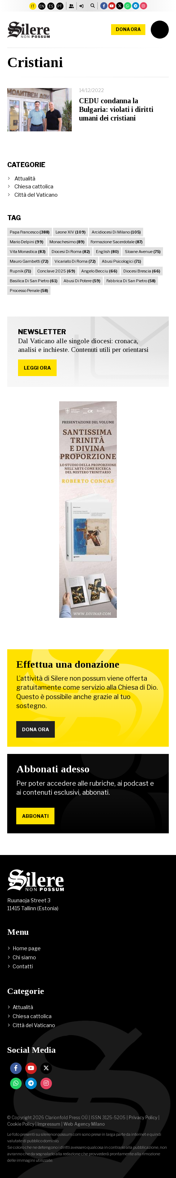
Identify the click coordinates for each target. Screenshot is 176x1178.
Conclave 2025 (56, 271)
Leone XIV (70, 232)
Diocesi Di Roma (71, 251)
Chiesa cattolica (33, 186)
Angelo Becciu (99, 271)
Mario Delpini (26, 241)
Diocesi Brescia (141, 271)
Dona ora (128, 29)
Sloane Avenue (142, 251)
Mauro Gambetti (29, 261)
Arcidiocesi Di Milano (116, 232)
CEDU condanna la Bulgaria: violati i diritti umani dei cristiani (116, 109)
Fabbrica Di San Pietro (130, 280)
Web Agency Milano (84, 1124)
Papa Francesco (29, 232)
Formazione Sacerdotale (116, 241)
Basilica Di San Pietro (33, 280)
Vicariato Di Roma (75, 261)
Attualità (24, 178)
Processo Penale (29, 290)
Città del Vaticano (36, 195)
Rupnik (20, 271)
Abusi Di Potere (81, 280)
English (107, 251)
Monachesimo (66, 241)
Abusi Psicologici (121, 261)
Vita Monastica (27, 251)
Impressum (49, 1124)
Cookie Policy (20, 1124)
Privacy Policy (143, 1117)
